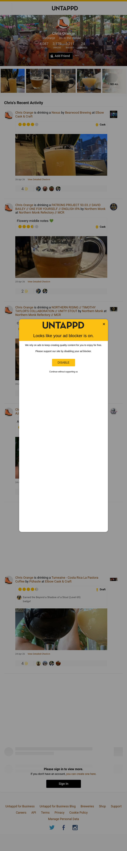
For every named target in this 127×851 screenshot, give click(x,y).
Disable (63, 362)
